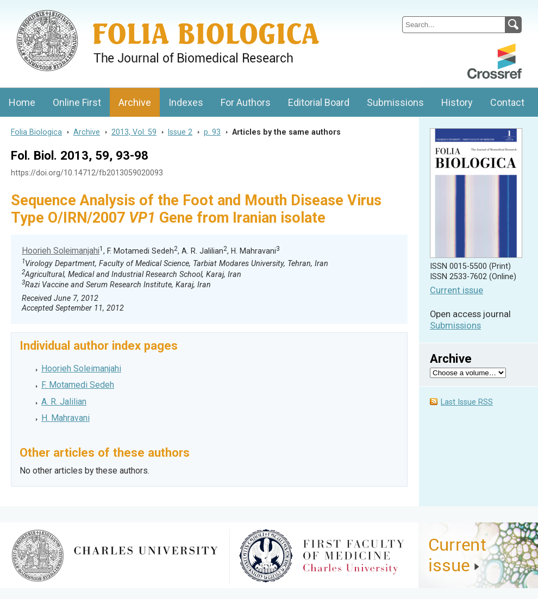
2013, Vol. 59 (134, 132)
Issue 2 (180, 132)
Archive (134, 102)
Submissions (395, 102)
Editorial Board (318, 102)
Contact (507, 102)
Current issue (456, 290)
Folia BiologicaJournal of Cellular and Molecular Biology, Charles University (115, 9)
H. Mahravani (65, 418)
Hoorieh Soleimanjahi (60, 250)
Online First (77, 102)
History (457, 102)
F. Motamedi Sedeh (77, 385)
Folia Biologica (36, 132)
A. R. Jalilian (63, 401)
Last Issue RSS (467, 402)
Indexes (185, 102)
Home (22, 102)
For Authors (246, 102)
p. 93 (212, 132)
